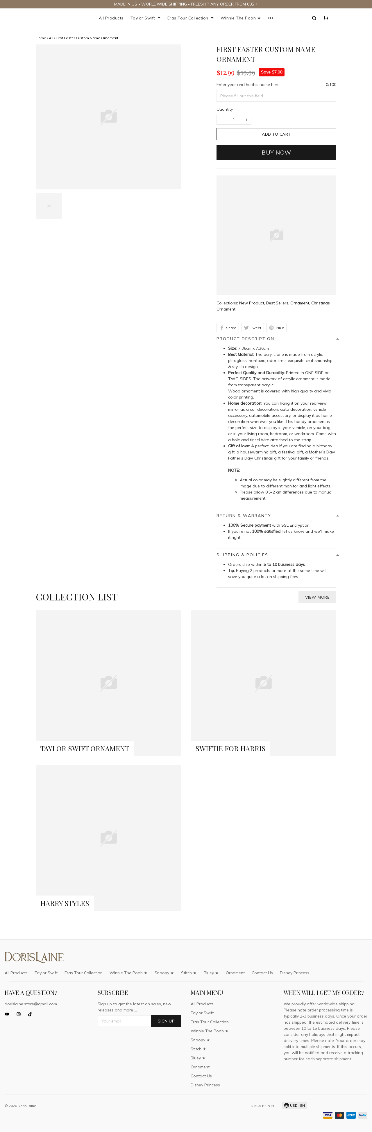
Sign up (166, 1021)
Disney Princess (294, 972)
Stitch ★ (189, 972)
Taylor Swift (145, 18)
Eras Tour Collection (190, 18)
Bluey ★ (211, 972)
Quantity (225, 109)
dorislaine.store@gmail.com (31, 1004)
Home (41, 38)
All (51, 38)
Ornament (299, 303)
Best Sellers (277, 303)
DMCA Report (263, 1106)
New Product (251, 303)
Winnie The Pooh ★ (241, 18)
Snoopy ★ (164, 972)
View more (317, 597)
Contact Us (262, 972)
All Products (111, 18)
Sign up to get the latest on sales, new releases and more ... (134, 1007)
